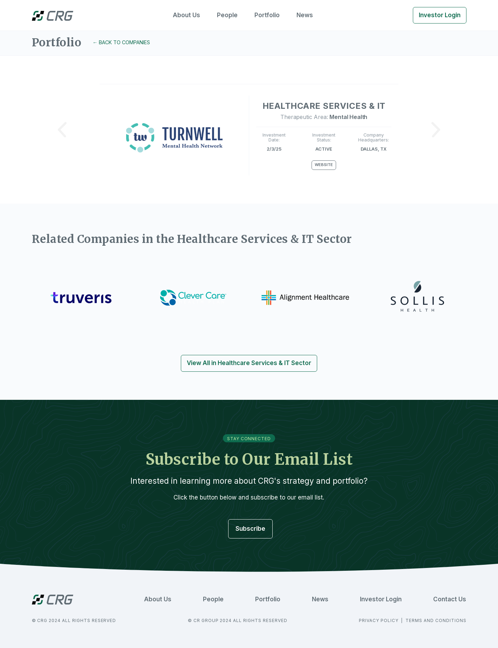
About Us (186, 15)
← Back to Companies (121, 42)
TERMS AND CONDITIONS (435, 620)
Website (324, 164)
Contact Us (449, 599)
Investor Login (440, 15)
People (227, 15)
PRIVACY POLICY (379, 620)
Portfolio (267, 15)
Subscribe (250, 528)
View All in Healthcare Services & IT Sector (249, 362)
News (304, 15)
